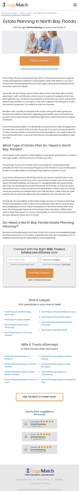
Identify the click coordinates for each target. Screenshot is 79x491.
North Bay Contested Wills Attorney (59, 291)
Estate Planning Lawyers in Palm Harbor (57, 337)
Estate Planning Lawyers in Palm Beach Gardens (20, 353)
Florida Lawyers (25, 13)
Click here (66, 244)
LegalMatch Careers (40, 463)
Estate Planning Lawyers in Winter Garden (20, 345)
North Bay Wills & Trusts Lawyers (45, 13)
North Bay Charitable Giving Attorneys (18, 293)
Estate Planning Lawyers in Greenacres (54, 353)
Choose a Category (51, 239)
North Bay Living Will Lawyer (54, 309)
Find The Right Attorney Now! (39, 376)
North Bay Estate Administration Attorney (57, 303)
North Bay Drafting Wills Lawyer (56, 296)
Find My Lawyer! (39, 253)
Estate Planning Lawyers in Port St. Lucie (21, 360)
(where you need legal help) (22, 244)
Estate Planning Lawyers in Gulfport (17, 337)
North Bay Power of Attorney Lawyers (18, 313)
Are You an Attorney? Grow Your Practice (39, 48)
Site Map (59, 459)
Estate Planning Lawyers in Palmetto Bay (59, 360)
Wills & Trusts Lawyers (9, 13)
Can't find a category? (56, 244)
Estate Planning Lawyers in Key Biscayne (56, 345)
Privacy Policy (43, 459)
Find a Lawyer (39, 40)
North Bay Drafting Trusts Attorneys (17, 306)
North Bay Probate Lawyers (17, 299)
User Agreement (23, 459)
